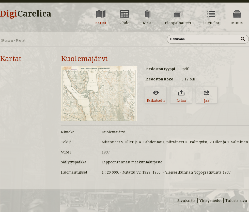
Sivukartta (186, 201)
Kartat (10, 58)
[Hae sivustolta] (203, 39)
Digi (25, 14)
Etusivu (7, 40)
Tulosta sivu (236, 201)
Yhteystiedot (210, 201)
